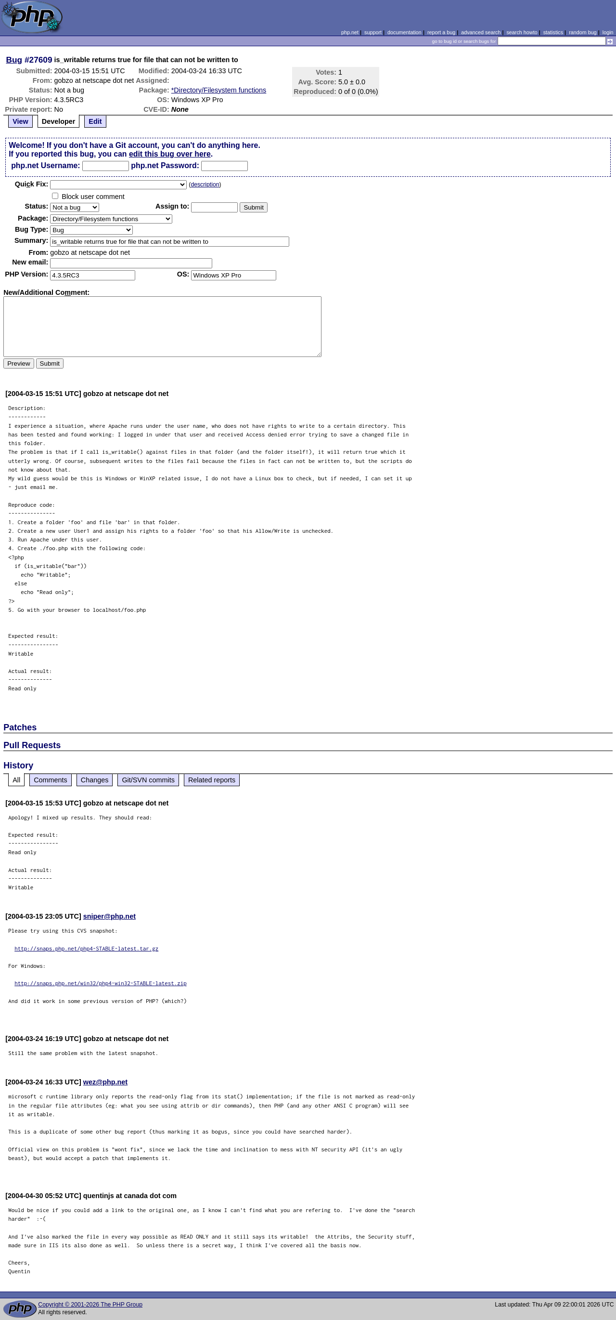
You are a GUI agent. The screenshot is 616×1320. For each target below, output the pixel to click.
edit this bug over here (170, 154)
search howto (521, 32)
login (608, 32)
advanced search (480, 32)
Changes (95, 780)
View (20, 121)
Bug (14, 60)
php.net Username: (45, 165)
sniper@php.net (109, 916)
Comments (50, 780)
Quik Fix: (32, 184)
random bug (583, 32)
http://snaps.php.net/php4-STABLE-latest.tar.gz (86, 948)
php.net (350, 32)
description (205, 184)
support (373, 32)
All (16, 780)
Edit (95, 121)
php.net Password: (165, 165)
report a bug (441, 32)
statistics (553, 32)
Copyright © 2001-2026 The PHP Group (90, 1304)
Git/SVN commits (148, 780)
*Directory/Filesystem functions (219, 90)
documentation (404, 32)
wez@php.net (105, 1082)
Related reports (211, 780)
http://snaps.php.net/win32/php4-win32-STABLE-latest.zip (100, 983)
